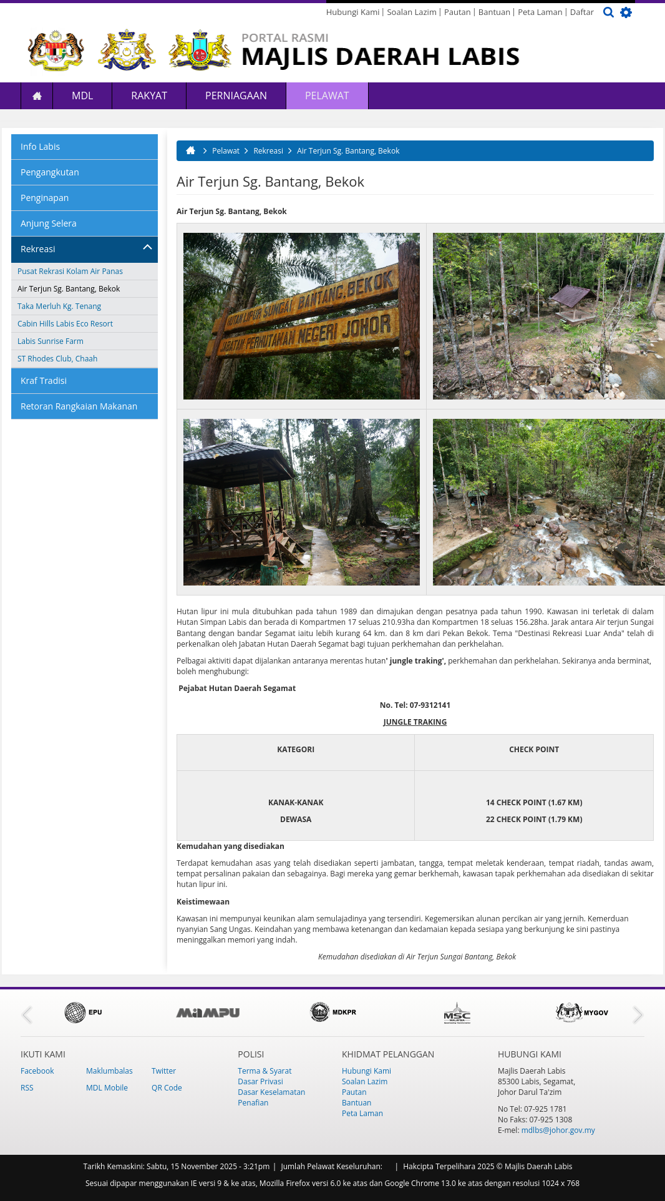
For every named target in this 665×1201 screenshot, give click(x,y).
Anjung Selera (49, 223)
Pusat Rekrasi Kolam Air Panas (70, 271)
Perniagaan (236, 95)
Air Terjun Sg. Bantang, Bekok (68, 288)
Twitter (164, 1071)
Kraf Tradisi (44, 380)
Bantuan (494, 11)
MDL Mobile (107, 1087)
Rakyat (149, 95)
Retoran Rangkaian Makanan (79, 406)
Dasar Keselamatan (271, 1092)
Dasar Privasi (260, 1081)
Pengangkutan (50, 172)
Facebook (37, 1071)
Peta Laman (540, 11)
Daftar (582, 11)
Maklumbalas (109, 1071)
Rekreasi (38, 249)
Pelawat (327, 95)
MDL (82, 95)
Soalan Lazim (411, 11)
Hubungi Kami (353, 11)
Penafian (253, 1102)
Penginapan (45, 197)
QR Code (167, 1087)
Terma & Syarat (264, 1071)
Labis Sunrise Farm (50, 341)
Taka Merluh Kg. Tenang (59, 306)
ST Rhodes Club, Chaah (57, 358)
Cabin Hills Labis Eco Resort (65, 323)
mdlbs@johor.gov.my (558, 1130)
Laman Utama (37, 95)
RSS (27, 1087)
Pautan (457, 11)
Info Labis (40, 146)
